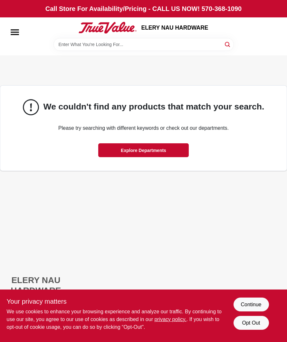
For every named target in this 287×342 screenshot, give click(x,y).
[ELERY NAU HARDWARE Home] (108, 27)
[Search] (228, 44)
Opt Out (251, 323)
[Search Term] (143, 44)
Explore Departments (143, 150)
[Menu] (15, 32)
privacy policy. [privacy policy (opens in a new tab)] (170, 319)
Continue (251, 304)
